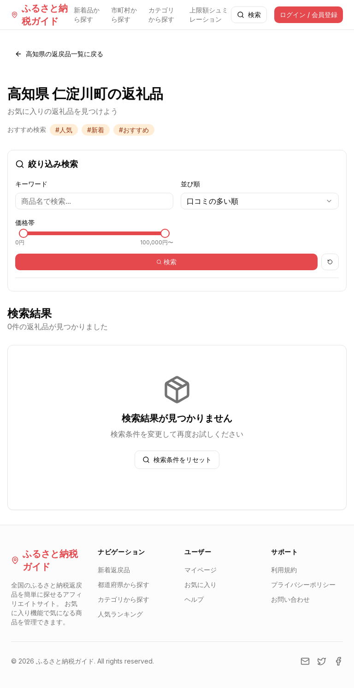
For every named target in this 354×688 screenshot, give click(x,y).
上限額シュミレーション (208, 14)
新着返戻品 (114, 570)
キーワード (31, 184)
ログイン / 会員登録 (308, 14)
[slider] (23, 233)
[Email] (305, 661)
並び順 (190, 184)
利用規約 (284, 570)
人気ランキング (120, 614)
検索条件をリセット (177, 459)
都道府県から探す (123, 584)
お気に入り (200, 584)
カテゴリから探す (161, 14)
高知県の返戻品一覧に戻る (59, 54)
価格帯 (25, 222)
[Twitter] (321, 661)
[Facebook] (338, 661)
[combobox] (260, 201)
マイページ (200, 570)
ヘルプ (194, 599)
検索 (249, 14)
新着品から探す (87, 14)
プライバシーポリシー (303, 584)
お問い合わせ (290, 599)
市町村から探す (124, 14)
